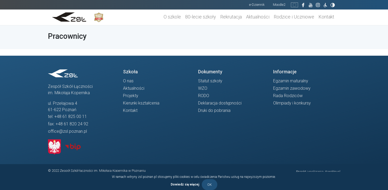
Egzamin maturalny (290, 80)
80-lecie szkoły (200, 17)
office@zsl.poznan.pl (67, 131)
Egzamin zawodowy (292, 88)
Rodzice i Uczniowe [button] (294, 17)
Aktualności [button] (257, 17)
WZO (202, 88)
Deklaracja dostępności (220, 103)
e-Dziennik (256, 5)
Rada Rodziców (288, 95)
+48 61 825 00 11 (70, 116)
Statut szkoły (210, 80)
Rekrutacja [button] (231, 17)
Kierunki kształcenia (141, 103)
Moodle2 (279, 5)
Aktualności (133, 88)
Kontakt (326, 17)
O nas (128, 80)
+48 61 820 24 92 (72, 123)
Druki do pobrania (214, 110)
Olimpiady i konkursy (292, 103)
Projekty (130, 95)
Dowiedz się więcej (185, 184)
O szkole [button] (172, 17)
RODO (203, 95)
